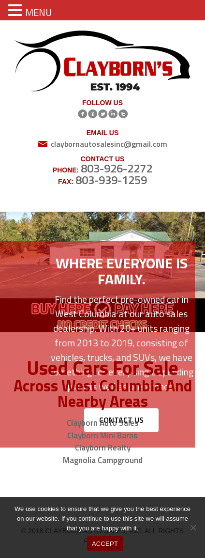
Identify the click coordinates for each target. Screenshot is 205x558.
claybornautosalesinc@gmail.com (109, 144)
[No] (193, 527)
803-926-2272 (116, 168)
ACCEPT (105, 543)
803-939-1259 (111, 179)
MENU (38, 12)
